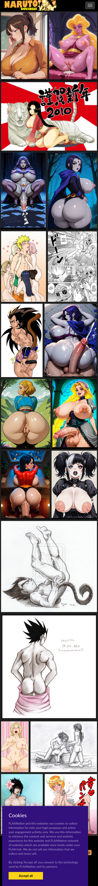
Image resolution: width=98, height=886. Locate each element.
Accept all (26, 876)
